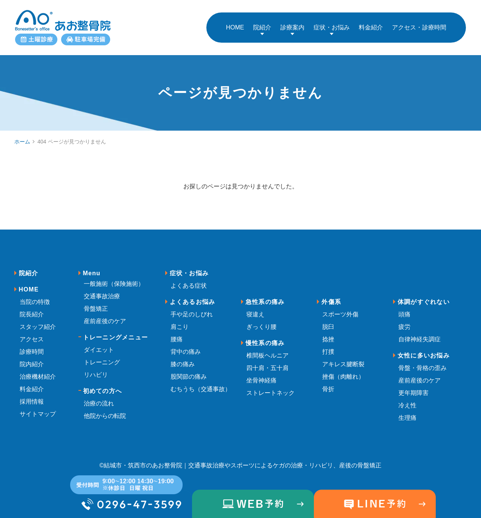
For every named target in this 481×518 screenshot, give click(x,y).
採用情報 (32, 396)
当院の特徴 (35, 296)
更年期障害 (413, 387)
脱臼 (328, 321)
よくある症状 (189, 280)
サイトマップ (38, 408)
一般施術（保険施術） (114, 278)
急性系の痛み (265, 296)
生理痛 (407, 412)
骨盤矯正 (96, 303)
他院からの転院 (105, 410)
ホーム (22, 136)
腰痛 (177, 333)
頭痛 (404, 308)
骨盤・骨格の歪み (422, 362)
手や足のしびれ (192, 308)
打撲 (328, 346)
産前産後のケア (105, 315)
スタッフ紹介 (38, 321)
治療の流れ (99, 398)
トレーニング (102, 356)
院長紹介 (32, 308)
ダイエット (99, 344)
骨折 (328, 383)
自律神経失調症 (419, 333)
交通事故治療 (102, 290)
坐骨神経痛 (261, 375)
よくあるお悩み (192, 296)
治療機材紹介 (38, 371)
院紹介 (262, 24)
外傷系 (331, 296)
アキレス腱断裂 (343, 358)
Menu (92, 267)
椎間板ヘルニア (267, 350)
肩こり (180, 321)
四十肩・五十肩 (267, 362)
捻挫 (328, 333)
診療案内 (292, 24)
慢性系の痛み (265, 337)
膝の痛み (183, 358)
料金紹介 (32, 383)
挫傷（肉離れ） (343, 371)
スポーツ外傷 (340, 308)
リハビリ (96, 369)
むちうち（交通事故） (201, 383)
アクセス (32, 333)
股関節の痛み (189, 371)
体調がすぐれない (424, 296)
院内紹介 (32, 358)
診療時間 (32, 346)
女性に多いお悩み (424, 350)
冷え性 (407, 399)
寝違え (255, 308)
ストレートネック (270, 387)
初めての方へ (102, 385)
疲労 (404, 321)
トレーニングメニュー (115, 331)
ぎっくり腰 (261, 321)
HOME (29, 284)
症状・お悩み (331, 24)
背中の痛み (186, 346)
